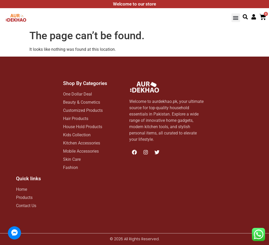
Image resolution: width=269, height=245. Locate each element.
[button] (235, 17)
